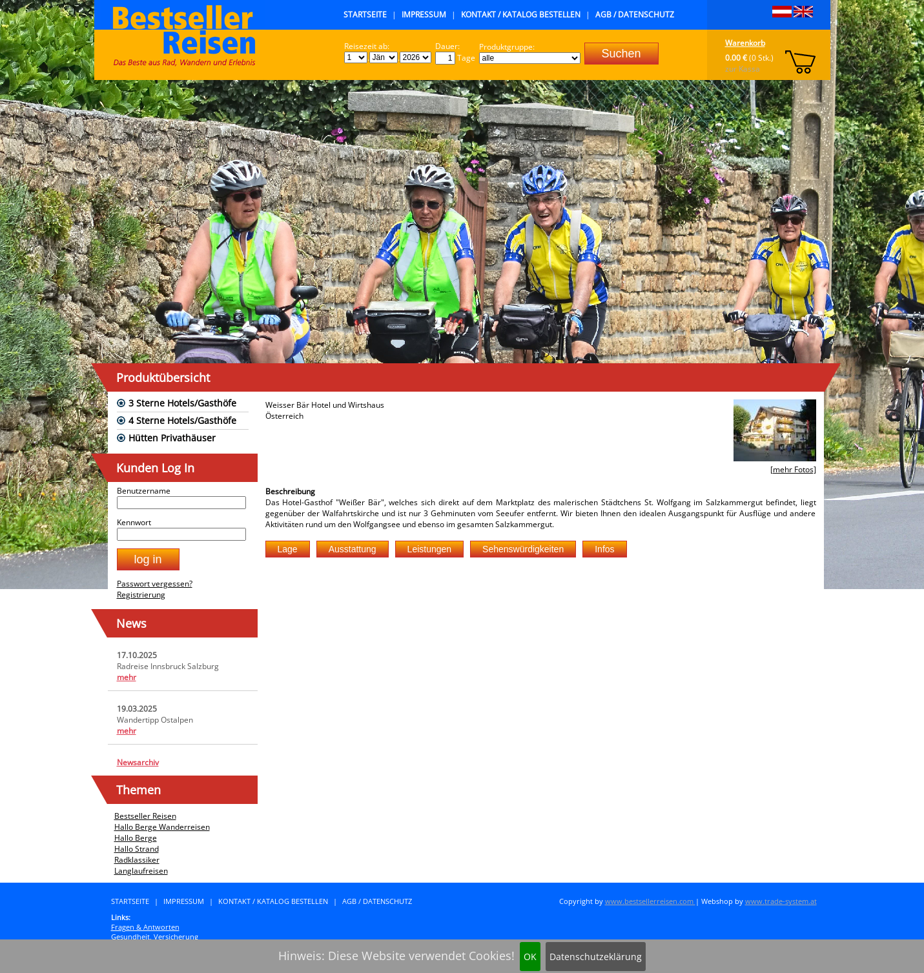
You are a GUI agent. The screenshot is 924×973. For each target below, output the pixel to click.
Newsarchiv (138, 762)
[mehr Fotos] (793, 469)
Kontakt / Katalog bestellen (520, 14)
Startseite (365, 14)
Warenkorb (745, 42)
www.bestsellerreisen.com (650, 901)
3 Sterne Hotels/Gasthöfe (182, 403)
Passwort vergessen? (154, 583)
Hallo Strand (136, 848)
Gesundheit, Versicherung (154, 936)
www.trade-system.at (781, 901)
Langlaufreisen (141, 870)
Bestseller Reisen (145, 815)
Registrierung (141, 594)
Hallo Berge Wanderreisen (162, 826)
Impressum (424, 14)
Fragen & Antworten (145, 927)
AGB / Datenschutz (634, 14)
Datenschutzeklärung (595, 956)
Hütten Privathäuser (172, 438)
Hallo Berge (135, 837)
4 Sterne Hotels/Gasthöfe (182, 420)
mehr (126, 677)
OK (530, 956)
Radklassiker (136, 859)
